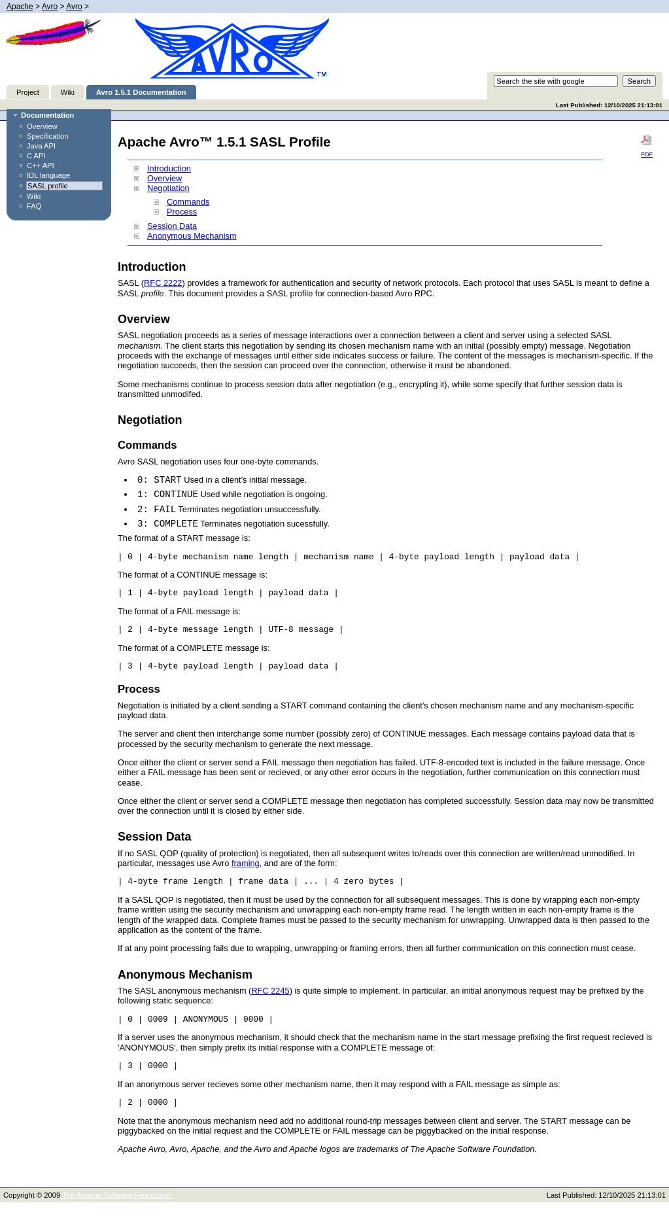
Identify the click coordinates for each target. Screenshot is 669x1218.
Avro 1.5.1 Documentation (141, 92)
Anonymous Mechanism (192, 236)
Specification (47, 136)
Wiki (68, 92)
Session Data (172, 226)
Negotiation (168, 188)
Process (182, 212)
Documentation (47, 115)
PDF (647, 146)
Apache (20, 6)
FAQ (34, 206)
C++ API (40, 165)
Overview (42, 126)
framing (246, 871)
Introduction (169, 168)
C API (36, 156)
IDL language (48, 175)
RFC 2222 (163, 283)
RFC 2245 (270, 1000)
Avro (50, 6)
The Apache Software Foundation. (117, 1211)
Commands (188, 202)
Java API (41, 146)
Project (27, 92)
